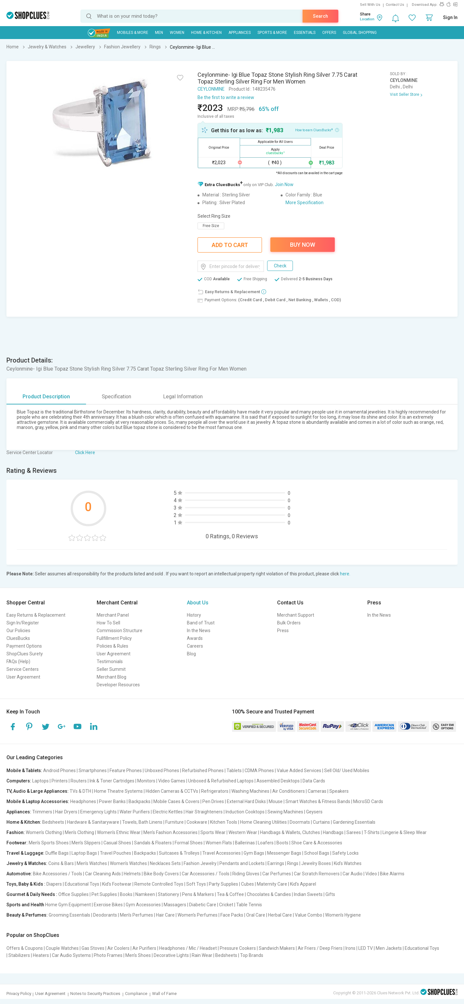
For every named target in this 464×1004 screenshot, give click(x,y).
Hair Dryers (66, 811)
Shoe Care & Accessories (316, 842)
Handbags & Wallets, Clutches (290, 832)
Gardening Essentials (354, 822)
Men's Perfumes (136, 915)
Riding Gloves (245, 873)
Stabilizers (19, 955)
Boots (282, 842)
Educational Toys (82, 884)
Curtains (321, 822)
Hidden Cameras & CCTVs (172, 791)
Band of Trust (201, 622)
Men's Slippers (86, 842)
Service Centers (22, 669)
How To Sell (108, 622)
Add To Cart (230, 245)
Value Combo (308, 915)
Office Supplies (73, 894)
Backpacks (139, 801)
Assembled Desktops (278, 780)
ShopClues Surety (24, 653)
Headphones (83, 801)
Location (367, 19)
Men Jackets (389, 948)
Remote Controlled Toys (158, 884)
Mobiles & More (132, 32)
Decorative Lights (171, 955)
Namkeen (145, 894)
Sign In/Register (22, 622)
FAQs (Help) (18, 661)
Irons (350, 948)
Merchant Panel (113, 615)
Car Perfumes (276, 873)
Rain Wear (202, 955)
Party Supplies (223, 884)
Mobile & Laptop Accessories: (37, 801)
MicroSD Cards (368, 801)
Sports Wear (213, 832)
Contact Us (395, 5)
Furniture (174, 822)
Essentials (304, 32)
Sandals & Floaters (153, 842)
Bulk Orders (289, 622)
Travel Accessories (221, 853)
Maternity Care (272, 884)
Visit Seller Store (404, 94)
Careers (195, 646)
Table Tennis (249, 904)
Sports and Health (25, 904)
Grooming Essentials (69, 915)
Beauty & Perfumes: (27, 915)
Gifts (330, 894)
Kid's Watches (348, 863)
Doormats (300, 822)
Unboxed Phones (162, 770)
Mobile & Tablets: (24, 770)
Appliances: (18, 811)
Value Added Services (299, 770)
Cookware (197, 822)
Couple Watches (62, 948)
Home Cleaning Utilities (263, 822)
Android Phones (59, 770)
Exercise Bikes (108, 904)
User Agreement (23, 677)
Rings (292, 863)
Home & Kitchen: (23, 822)
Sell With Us (370, 5)
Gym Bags (254, 853)
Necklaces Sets (165, 863)
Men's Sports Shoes (49, 842)
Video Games (171, 780)
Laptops (40, 780)
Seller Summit (111, 669)
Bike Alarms (392, 873)
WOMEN (177, 32)
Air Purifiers (144, 948)
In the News (198, 630)
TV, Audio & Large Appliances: (37, 791)
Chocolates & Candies (269, 894)
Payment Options (24, 646)
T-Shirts (372, 832)
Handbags (333, 832)
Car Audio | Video (360, 873)
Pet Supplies (104, 894)
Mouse (276, 801)
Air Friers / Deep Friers (320, 948)
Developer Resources (118, 684)
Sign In (450, 17)
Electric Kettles (168, 811)
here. (345, 573)
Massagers (175, 904)
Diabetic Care (202, 904)
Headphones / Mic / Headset (188, 948)
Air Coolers (118, 948)
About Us (197, 603)
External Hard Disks (246, 801)
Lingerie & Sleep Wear (404, 832)
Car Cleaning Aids (103, 873)
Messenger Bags (284, 853)
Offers (329, 32)
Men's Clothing (79, 832)
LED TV (365, 948)
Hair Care (165, 915)
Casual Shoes (117, 842)
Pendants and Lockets (242, 863)
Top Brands (251, 955)
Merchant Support (295, 615)
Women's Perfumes (198, 915)
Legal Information (183, 396)
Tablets (234, 770)
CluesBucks (18, 638)
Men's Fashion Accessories (170, 832)
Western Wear (242, 832)
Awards (195, 638)
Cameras (317, 791)
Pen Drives (213, 801)
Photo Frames (108, 955)
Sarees (353, 832)
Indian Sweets (308, 894)
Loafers (266, 842)
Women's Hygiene (343, 915)
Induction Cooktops (245, 811)
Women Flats (219, 842)
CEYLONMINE (211, 89)
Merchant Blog (111, 677)
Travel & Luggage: (25, 853)
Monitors (146, 780)
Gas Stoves (93, 948)
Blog (191, 653)
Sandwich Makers (277, 948)
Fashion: (15, 832)
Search (320, 16)
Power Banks (112, 801)
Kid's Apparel (303, 884)
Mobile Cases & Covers (176, 801)
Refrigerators (214, 791)
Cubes (247, 884)
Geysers (314, 811)
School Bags (316, 853)
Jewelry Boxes (316, 863)
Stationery (168, 894)
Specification (116, 396)
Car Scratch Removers (317, 873)
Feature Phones (126, 770)
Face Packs (231, 915)
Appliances (239, 32)
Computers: (18, 780)
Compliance (136, 993)
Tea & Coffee (230, 894)
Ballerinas (245, 842)
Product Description (46, 396)
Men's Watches (92, 863)
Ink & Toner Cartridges (112, 780)
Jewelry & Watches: (26, 863)
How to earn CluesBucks (317, 129)
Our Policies (18, 630)
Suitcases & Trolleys (179, 853)
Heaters (41, 955)
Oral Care (255, 915)
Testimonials (110, 661)
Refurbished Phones (203, 770)
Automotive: (19, 873)
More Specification (304, 202)
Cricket (226, 904)
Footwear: (17, 842)
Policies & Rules (112, 646)
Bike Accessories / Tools (57, 873)
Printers (60, 780)
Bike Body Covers (161, 873)
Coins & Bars (61, 863)
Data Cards (314, 780)
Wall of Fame (164, 993)
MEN (159, 32)
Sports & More (272, 32)
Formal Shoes (189, 842)
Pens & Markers (198, 894)
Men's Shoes (138, 955)
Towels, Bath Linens (142, 822)
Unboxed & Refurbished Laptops (221, 780)
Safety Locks (345, 853)
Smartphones (93, 770)
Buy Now (302, 244)
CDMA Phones (259, 770)
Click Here (85, 452)
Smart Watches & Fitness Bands (317, 801)
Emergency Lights (98, 811)
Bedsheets (53, 822)
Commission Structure (119, 630)
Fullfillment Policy (114, 638)
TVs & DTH (80, 791)
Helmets (132, 873)
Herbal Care (280, 915)
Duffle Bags (57, 853)
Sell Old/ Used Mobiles (346, 770)
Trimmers (42, 811)
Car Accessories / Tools (205, 873)
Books (126, 894)
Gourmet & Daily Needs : (31, 894)
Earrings (275, 863)
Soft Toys (196, 884)
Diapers (54, 884)
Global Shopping (360, 32)
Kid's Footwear (116, 884)
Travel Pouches (115, 853)
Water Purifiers (135, 811)
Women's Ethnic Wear (118, 832)
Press (283, 630)
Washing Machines (250, 791)
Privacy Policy (18, 993)
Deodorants (105, 915)
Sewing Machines (285, 811)
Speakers (339, 791)
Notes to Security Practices (95, 993)
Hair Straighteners (204, 811)
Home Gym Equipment (68, 904)
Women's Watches (128, 863)
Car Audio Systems (71, 955)
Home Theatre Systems (118, 791)
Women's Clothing (44, 832)
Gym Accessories (143, 904)
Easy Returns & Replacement (35, 615)
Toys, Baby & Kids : (25, 884)
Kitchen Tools (223, 822)
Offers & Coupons (24, 948)
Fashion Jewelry (200, 863)
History (194, 615)
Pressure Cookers (238, 948)
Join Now (284, 184)
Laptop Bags (84, 853)
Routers (79, 780)
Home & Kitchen (206, 32)
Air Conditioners (288, 791)
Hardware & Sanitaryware (93, 822)
